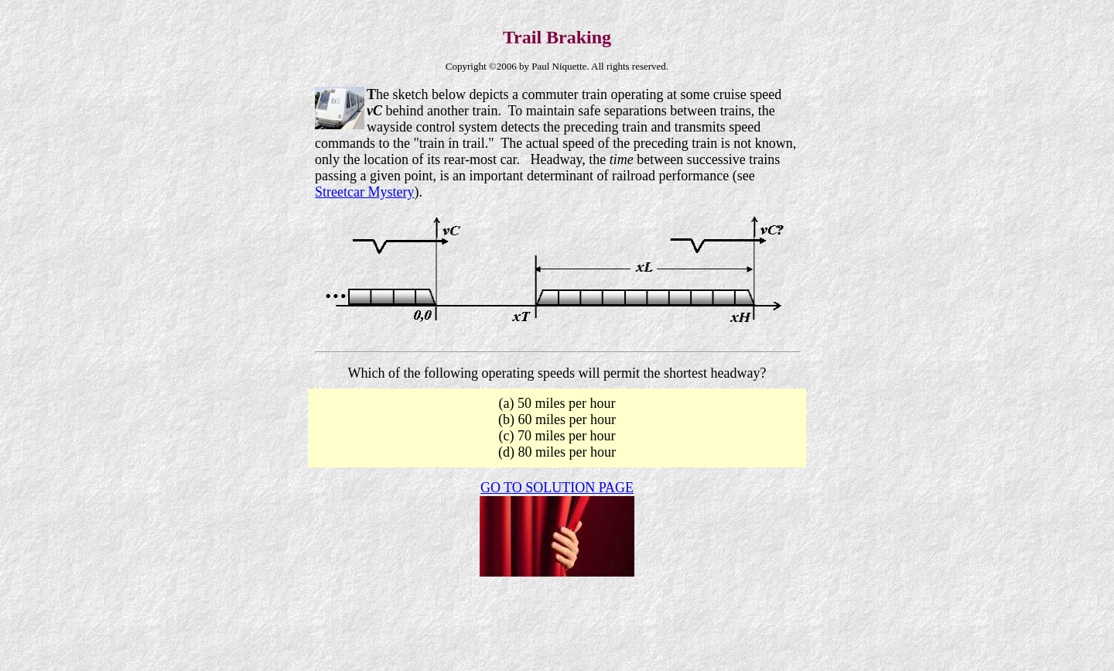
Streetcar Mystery (364, 192)
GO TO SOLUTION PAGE (557, 487)
